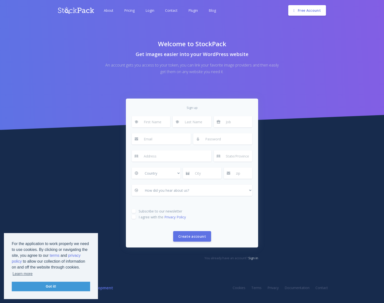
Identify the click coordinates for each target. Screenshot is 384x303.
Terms (256, 287)
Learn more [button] (22, 274)
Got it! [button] (51, 286)
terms (55, 255)
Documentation (297, 287)
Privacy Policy (175, 217)
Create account (192, 236)
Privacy (273, 287)
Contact (321, 287)
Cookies (239, 287)
